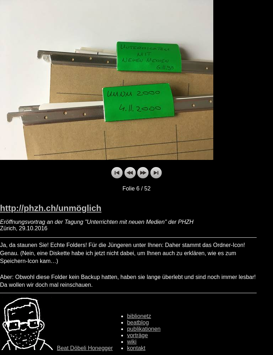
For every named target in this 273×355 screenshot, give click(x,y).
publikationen (143, 329)
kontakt (136, 348)
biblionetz (139, 316)
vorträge (137, 335)
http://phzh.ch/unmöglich (50, 208)
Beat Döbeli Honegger (85, 348)
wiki (131, 342)
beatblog (138, 322)
